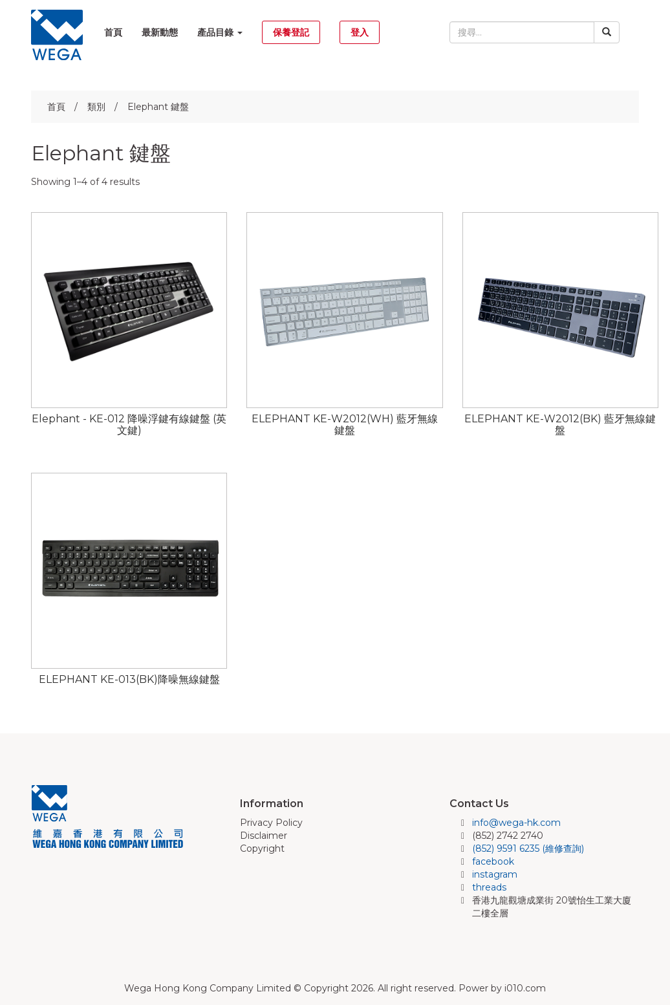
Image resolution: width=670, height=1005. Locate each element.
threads (489, 887)
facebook (493, 861)
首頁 (113, 32)
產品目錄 (220, 32)
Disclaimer (263, 835)
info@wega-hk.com (516, 822)
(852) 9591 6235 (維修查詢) (528, 848)
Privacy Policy (271, 822)
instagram (494, 874)
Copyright (262, 848)
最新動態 (160, 32)
